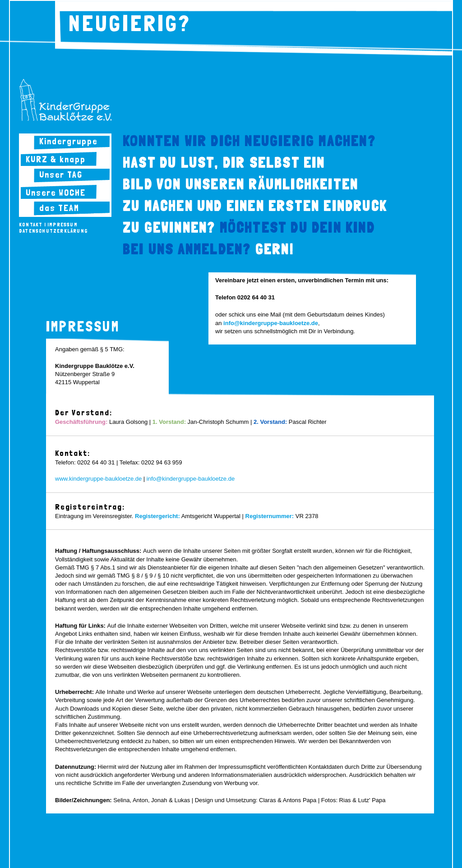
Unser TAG (61, 174)
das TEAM (59, 207)
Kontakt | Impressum (48, 224)
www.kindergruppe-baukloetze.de (98, 478)
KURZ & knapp (56, 159)
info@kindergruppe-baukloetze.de (191, 478)
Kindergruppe (68, 141)
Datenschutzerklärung (53, 231)
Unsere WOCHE (56, 192)
